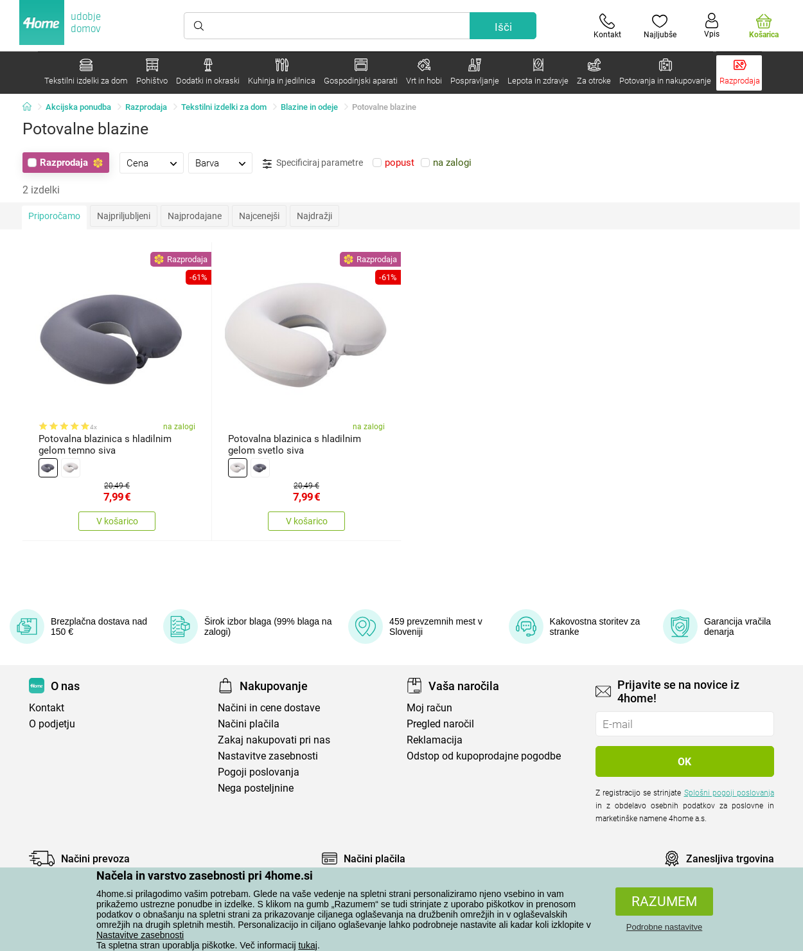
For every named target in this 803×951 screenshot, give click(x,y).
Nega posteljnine (256, 788)
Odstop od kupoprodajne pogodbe (484, 756)
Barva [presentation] (207, 163)
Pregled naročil (440, 724)
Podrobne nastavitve (664, 927)
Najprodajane (195, 216)
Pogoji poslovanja (258, 772)
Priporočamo (54, 216)
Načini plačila (248, 724)
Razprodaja (146, 107)
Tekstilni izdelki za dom (224, 107)
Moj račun (429, 708)
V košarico (117, 521)
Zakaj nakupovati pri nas (274, 740)
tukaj (307, 945)
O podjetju (52, 724)
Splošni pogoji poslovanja (729, 792)
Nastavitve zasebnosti (140, 935)
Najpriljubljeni (123, 216)
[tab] (151, 162)
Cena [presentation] (137, 163)
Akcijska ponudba (78, 107)
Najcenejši (259, 216)
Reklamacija (435, 740)
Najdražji (314, 216)
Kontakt (46, 708)
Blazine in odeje (309, 107)
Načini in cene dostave (269, 708)
